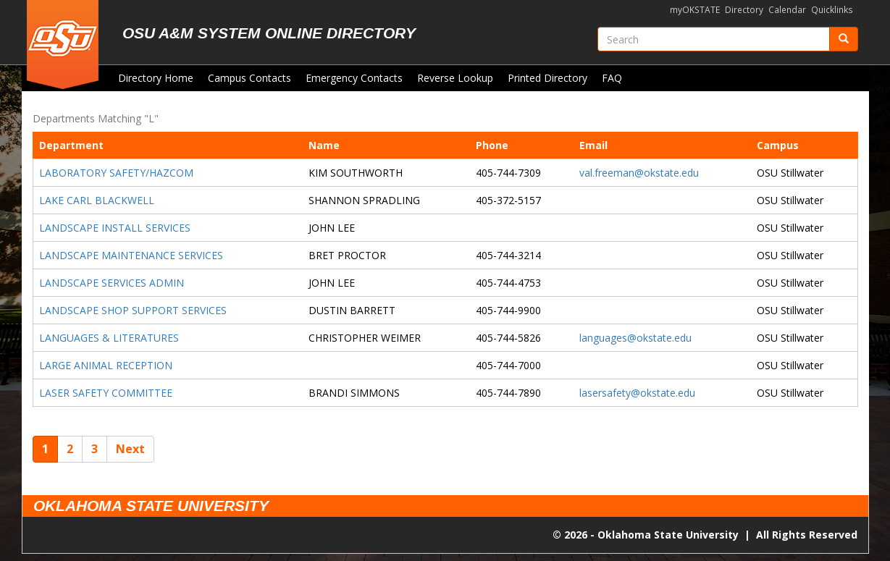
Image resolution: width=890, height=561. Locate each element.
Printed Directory (547, 78)
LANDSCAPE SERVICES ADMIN (111, 283)
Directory (744, 10)
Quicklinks (832, 10)
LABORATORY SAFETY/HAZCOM (116, 173)
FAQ (612, 78)
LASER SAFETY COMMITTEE (105, 393)
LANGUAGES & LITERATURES (109, 338)
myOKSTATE (695, 10)
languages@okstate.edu (635, 338)
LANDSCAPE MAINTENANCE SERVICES (131, 255)
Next (130, 449)
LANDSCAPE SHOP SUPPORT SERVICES (133, 310)
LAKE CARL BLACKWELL (96, 200)
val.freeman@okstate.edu (639, 173)
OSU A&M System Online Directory (269, 33)
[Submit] (843, 39)
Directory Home (155, 78)
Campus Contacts (249, 78)
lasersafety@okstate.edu (637, 393)
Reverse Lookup (455, 78)
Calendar (787, 10)
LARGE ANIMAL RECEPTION (105, 365)
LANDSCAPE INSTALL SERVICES (114, 228)
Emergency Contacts (354, 78)
